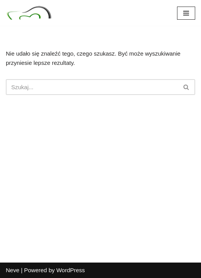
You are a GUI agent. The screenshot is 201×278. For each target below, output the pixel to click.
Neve (12, 270)
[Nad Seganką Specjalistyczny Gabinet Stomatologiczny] (29, 12)
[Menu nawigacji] (186, 13)
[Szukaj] (92, 87)
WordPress (70, 270)
